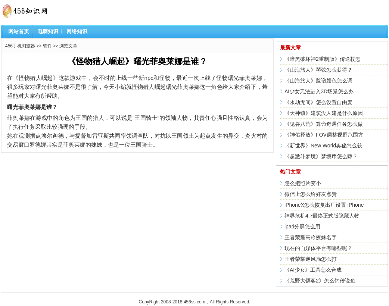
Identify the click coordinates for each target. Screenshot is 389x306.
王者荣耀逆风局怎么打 (310, 259)
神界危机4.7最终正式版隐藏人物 (322, 216)
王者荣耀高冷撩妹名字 (310, 237)
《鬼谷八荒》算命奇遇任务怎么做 (323, 124)
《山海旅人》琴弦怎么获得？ (318, 70)
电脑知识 (47, 31)
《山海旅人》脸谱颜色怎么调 (318, 81)
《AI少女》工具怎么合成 (313, 270)
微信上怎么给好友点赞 (310, 194)
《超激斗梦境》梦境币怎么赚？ (321, 156)
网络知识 (76, 31)
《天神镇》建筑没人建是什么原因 (323, 113)
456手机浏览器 (20, 46)
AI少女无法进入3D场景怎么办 (319, 91)
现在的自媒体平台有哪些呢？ (318, 248)
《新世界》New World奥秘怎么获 (323, 146)
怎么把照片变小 (302, 183)
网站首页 (18, 31)
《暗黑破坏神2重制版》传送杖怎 (322, 59)
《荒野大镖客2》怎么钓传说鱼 (319, 281)
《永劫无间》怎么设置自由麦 (318, 102)
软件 (47, 46)
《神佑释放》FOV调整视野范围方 (323, 135)
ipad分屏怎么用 (302, 227)
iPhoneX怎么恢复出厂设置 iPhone (324, 205)
